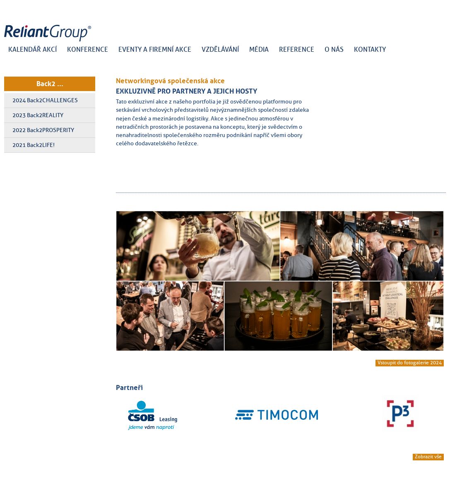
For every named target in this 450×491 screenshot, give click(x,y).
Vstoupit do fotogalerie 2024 (410, 363)
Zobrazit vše (428, 457)
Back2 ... (49, 83)
